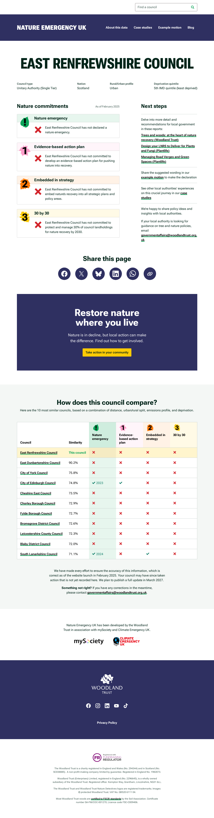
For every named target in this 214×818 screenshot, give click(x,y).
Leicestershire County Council (41, 533)
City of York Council (34, 473)
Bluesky (98, 274)
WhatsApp (133, 274)
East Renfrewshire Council (38, 452)
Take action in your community (107, 352)
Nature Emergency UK (51, 27)
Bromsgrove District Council (40, 523)
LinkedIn (115, 274)
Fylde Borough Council (36, 513)
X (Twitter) (81, 274)
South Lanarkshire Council (38, 554)
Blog (191, 27)
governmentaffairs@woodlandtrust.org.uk (117, 592)
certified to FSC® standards (106, 798)
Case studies (143, 27)
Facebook (64, 274)
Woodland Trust (32, 7)
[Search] (192, 7)
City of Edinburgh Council (38, 483)
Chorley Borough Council (37, 503)
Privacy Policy (107, 723)
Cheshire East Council (35, 493)
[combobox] (166, 7)
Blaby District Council (35, 544)
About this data (117, 27)
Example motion (169, 27)
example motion (152, 177)
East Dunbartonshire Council (40, 463)
